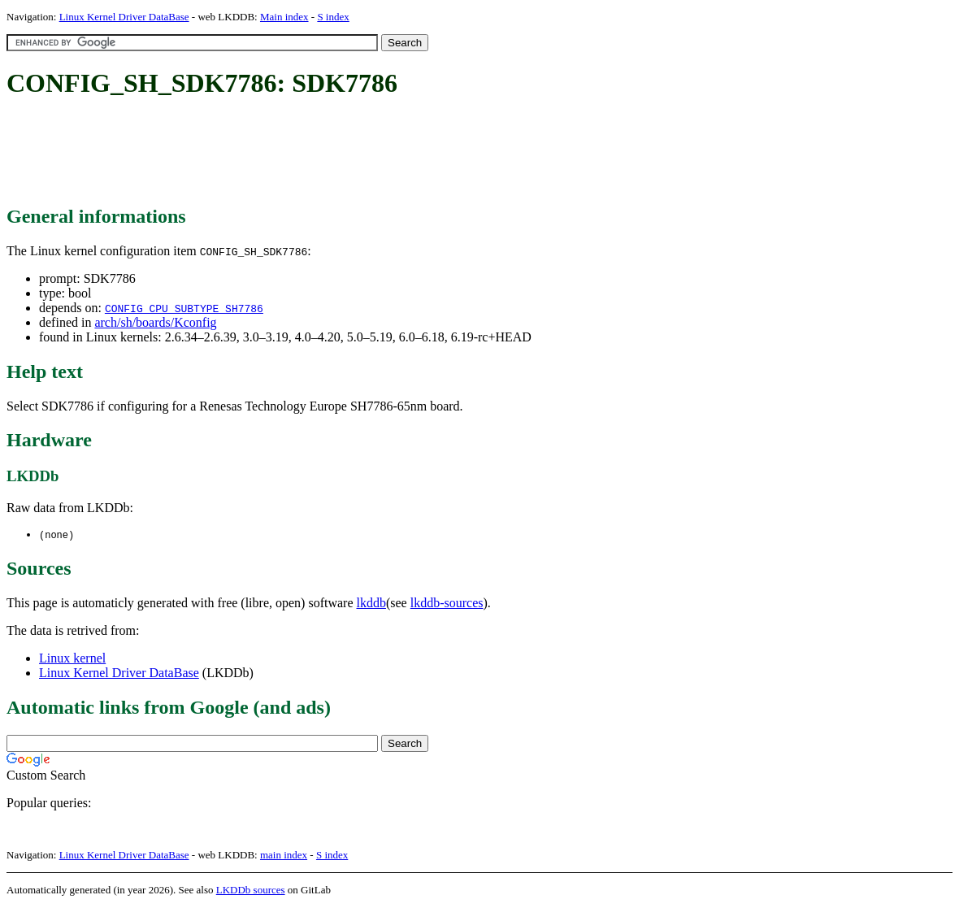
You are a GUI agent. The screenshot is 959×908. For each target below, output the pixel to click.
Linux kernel (72, 659)
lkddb (371, 603)
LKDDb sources (250, 890)
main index (283, 855)
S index (333, 17)
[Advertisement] (302, 152)
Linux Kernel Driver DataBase (124, 17)
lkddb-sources (447, 603)
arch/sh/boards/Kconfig (155, 322)
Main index (284, 17)
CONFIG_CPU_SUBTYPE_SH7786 (184, 308)
